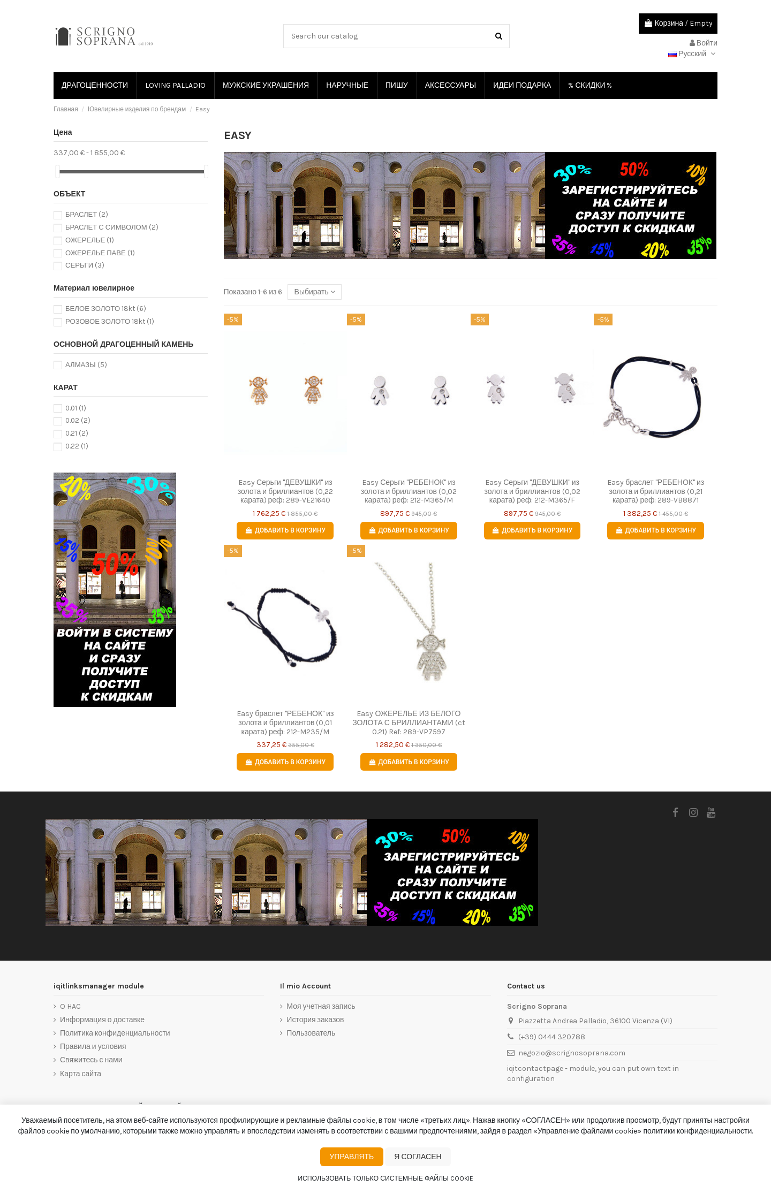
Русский (692, 53)
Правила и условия (93, 1046)
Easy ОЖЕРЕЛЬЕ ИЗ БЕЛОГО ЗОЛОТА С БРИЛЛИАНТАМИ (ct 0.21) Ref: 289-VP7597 (408, 722)
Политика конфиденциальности (115, 1033)
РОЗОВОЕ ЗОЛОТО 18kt (109, 321)
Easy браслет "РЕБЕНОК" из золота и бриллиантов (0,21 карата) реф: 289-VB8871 (655, 491)
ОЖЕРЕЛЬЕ (89, 240)
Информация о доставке (102, 1019)
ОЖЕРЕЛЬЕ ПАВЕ (100, 253)
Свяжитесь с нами (91, 1059)
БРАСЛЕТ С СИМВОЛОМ (111, 227)
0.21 (76, 433)
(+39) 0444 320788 (551, 1036)
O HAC (70, 1006)
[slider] (57, 171)
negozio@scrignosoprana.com (571, 1053)
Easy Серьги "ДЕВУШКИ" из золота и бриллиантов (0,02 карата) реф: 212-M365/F (532, 491)
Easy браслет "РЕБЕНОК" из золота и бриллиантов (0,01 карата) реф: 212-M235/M (285, 722)
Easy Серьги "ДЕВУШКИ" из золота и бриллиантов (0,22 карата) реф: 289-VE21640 (285, 491)
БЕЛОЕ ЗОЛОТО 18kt (105, 309)
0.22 (76, 446)
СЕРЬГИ (84, 265)
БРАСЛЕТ (86, 214)
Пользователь (310, 1033)
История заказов (315, 1019)
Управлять (351, 1156)
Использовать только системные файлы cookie (385, 1178)
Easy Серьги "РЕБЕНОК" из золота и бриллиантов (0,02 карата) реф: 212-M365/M (409, 491)
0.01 (75, 408)
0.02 (77, 420)
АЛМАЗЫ (86, 365)
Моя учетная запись (320, 1006)
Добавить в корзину (285, 530)
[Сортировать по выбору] (315, 292)
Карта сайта (80, 1073)
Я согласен (417, 1156)
